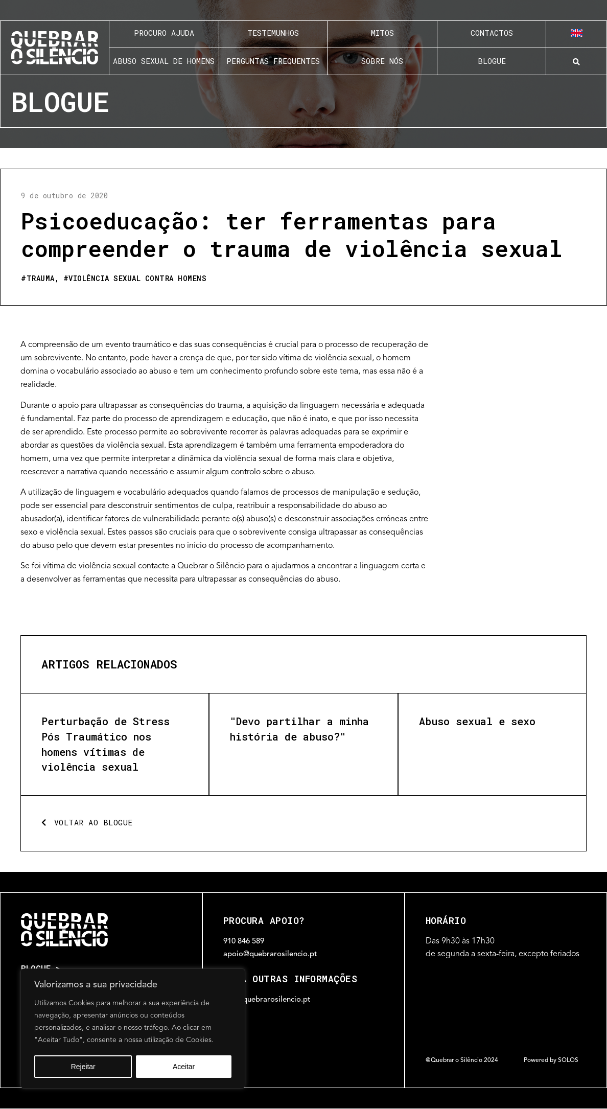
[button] (576, 62)
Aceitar (184, 1066)
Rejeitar (83, 1066)
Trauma (41, 278)
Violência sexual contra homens (137, 278)
